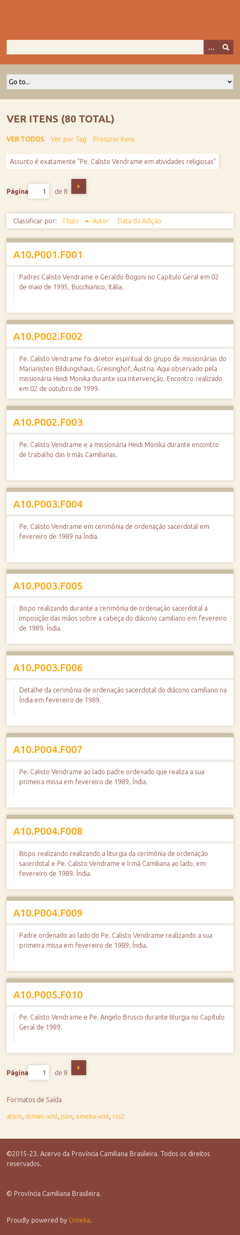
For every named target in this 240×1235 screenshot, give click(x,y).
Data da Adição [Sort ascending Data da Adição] (139, 221)
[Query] (120, 47)
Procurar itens (114, 139)
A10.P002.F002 (48, 336)
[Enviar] (225, 47)
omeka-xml (92, 1116)
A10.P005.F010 (48, 994)
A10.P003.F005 (48, 586)
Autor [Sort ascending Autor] (101, 221)
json (67, 1116)
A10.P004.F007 (48, 749)
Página (28, 191)
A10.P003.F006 (48, 667)
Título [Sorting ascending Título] (71, 221)
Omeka (79, 1220)
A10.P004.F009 (48, 913)
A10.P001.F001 (48, 254)
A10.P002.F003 (48, 422)
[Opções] (211, 47)
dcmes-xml (41, 1116)
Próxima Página (78, 186)
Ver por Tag (68, 139)
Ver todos (25, 139)
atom (14, 1116)
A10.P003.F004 (48, 504)
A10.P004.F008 (48, 831)
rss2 (118, 1116)
